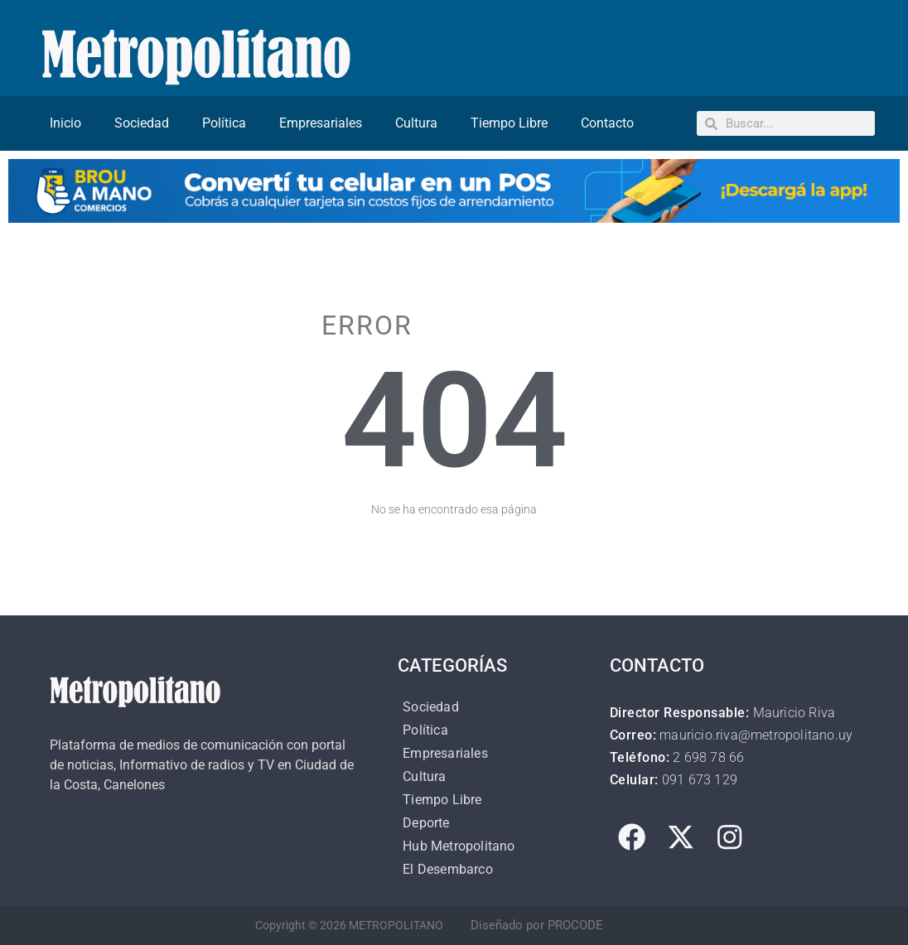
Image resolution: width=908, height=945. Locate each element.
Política (224, 123)
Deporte (426, 823)
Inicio (65, 123)
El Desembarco (448, 869)
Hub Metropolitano (458, 846)
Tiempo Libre (509, 123)
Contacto (607, 123)
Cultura (416, 123)
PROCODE (575, 925)
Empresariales (320, 123)
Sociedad (141, 123)
